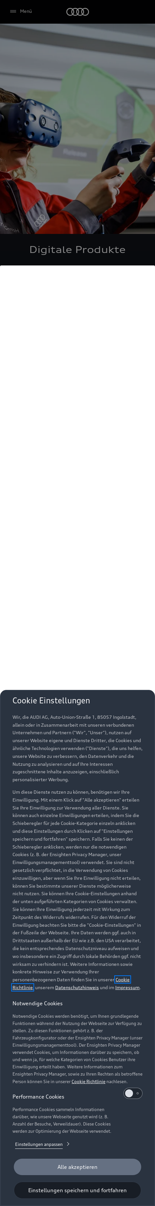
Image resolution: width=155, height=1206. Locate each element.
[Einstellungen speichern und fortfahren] (77, 1190)
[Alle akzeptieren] (77, 1167)
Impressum (127, 987)
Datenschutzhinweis (77, 987)
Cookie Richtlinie (88, 1081)
